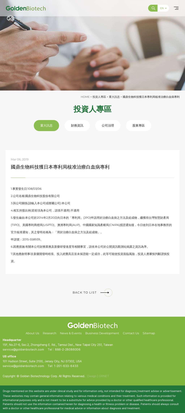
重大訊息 (46, 125)
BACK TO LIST (92, 292)
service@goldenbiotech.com (23, 349)
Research (49, 333)
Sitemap (149, 333)
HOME (85, 96)
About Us (32, 333)
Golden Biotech (92, 325)
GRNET (104, 376)
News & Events (71, 333)
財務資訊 (77, 125)
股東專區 (138, 125)
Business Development (102, 333)
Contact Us (131, 333)
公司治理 (108, 125)
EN (163, 8)
